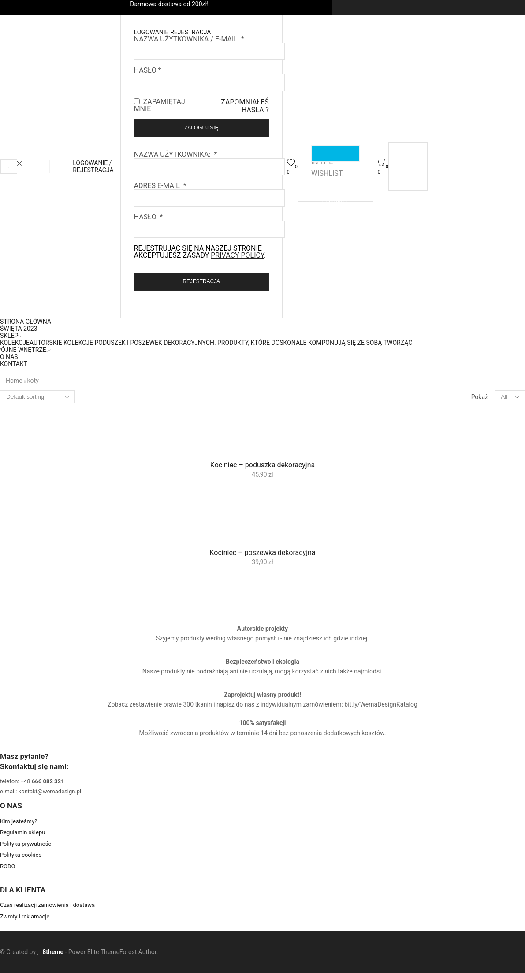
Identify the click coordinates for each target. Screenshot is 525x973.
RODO (7, 866)
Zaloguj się (201, 128)
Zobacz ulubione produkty (335, 153)
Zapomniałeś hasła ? (244, 106)
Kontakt (13, 363)
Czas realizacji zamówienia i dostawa (47, 905)
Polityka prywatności (26, 843)
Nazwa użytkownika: (175, 154)
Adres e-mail (160, 185)
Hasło (147, 70)
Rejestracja (201, 281)
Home (14, 380)
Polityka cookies (20, 854)
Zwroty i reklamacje (24, 916)
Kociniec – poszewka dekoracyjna (263, 552)
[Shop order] (37, 396)
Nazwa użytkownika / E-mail (189, 39)
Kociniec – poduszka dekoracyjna (262, 465)
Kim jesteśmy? (18, 821)
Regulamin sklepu (22, 832)
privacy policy (237, 255)
